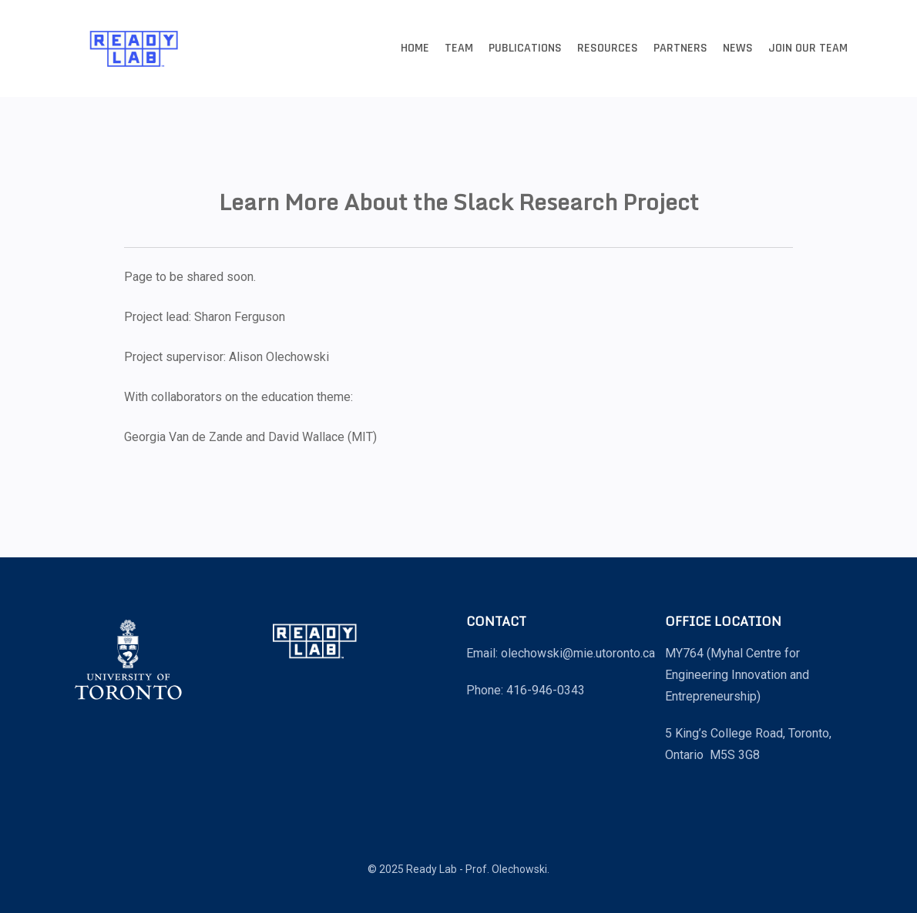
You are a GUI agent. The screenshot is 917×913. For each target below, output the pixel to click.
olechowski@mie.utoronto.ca (578, 653)
